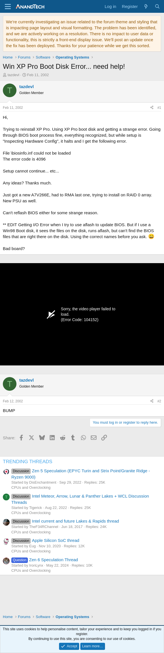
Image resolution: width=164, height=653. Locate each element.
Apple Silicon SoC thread (45, 540)
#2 (159, 401)
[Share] (151, 108)
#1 (159, 108)
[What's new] (146, 6)
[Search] (157, 6)
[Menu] (7, 6)
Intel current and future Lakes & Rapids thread (65, 521)
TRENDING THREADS (27, 461)
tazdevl (13, 75)
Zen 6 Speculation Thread (44, 559)
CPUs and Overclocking (31, 487)
